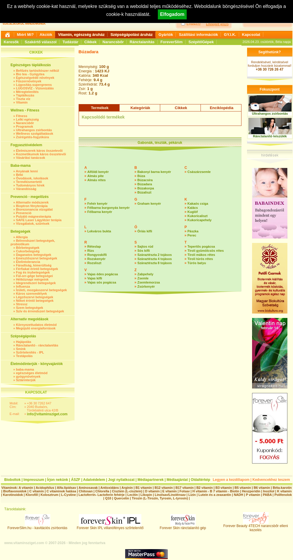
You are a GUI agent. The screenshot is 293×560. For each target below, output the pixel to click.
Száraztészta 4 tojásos (155, 259)
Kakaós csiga (198, 203)
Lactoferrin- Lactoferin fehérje (102, 494)
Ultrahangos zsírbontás (34, 130)
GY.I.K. (230, 34)
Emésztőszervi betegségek (36, 258)
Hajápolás (23, 342)
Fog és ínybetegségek (33, 272)
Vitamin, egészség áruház (81, 34)
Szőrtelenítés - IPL (30, 352)
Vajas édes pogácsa (102, 274)
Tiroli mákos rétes (201, 254)
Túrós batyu (197, 263)
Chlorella (102, 491)
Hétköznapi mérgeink (32, 279)
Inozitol (268, 491)
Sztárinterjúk (26, 380)
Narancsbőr (113, 42)
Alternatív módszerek (32, 202)
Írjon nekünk (57, 480)
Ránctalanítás (142, 42)
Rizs (90, 250)
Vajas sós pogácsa (101, 282)
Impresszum (34, 480)
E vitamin (169, 491)
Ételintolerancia (28, 262)
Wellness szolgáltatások (34, 133)
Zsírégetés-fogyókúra (32, 137)
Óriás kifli (145, 231)
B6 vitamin (262, 487)
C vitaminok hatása (61, 491)
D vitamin (152, 491)
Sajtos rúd (145, 246)
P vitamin (253, 494)
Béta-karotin (282, 487)
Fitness (21, 116)
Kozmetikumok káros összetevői (41, 154)
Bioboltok (12, 480)
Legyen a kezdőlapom (231, 480)
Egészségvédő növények (35, 77)
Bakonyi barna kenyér (154, 172)
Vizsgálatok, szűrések (32, 223)
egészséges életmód (31, 373)
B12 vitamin (164, 487)
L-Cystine (68, 494)
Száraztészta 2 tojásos (155, 254)
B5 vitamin (243, 487)
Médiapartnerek (151, 480)
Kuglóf (193, 212)
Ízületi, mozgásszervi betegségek (41, 290)
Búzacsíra (145, 180)
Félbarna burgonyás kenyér (108, 207)
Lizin (192, 494)
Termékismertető (29, 182)
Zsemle (143, 278)
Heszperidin (251, 491)
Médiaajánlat (177, 480)
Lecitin (132, 494)
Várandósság (26, 189)
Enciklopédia (221, 108)
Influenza (23, 286)
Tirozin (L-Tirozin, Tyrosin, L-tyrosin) (160, 498)
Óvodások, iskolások (32, 178)
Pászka (193, 231)
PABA (268, 494)
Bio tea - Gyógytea (30, 74)
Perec (192, 235)
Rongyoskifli (97, 254)
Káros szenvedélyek (31, 293)
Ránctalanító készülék (270, 136)
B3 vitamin (224, 487)
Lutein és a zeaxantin (214, 494)
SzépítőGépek (201, 42)
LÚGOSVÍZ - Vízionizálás (35, 88)
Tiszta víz (23, 99)
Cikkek (90, 42)
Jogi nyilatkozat (121, 480)
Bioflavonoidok (15, 491)
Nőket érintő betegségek (35, 300)
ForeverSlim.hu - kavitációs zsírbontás (37, 526)
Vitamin (22, 102)
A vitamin (26, 487)
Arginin (127, 487)
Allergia (22, 237)
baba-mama (25, 369)
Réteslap (94, 246)
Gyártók (165, 34)
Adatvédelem (94, 480)
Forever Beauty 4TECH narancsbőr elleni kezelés (255, 526)
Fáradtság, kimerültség (33, 265)
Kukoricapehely (200, 220)
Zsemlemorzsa (149, 282)
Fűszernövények (28, 81)
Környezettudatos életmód (36, 324)
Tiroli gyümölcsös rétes (206, 250)
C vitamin (36, 491)
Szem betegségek (29, 307)
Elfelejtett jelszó (217, 24)
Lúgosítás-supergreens (34, 84)
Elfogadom (172, 14)
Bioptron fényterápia (32, 206)
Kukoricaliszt (198, 216)
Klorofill (32, 494)
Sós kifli (144, 250)
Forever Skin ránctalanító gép (183, 526)
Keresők (11, 42)
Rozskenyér (96, 259)
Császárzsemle (199, 172)
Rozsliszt (94, 263)
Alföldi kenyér (98, 172)
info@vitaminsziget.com (47, 414)
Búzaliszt (145, 192)
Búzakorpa (146, 188)
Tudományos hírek (30, 185)
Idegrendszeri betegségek (36, 283)
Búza (141, 176)
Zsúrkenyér (146, 286)
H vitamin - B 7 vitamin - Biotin (216, 491)
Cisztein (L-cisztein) (127, 491)
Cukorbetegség (27, 251)
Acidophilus (45, 487)
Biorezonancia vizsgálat (34, 209)
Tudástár (70, 42)
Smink (21, 349)
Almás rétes (96, 180)
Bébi (19, 174)
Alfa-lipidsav (66, 487)
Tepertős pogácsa (201, 246)
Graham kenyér (149, 203)
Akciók (46, 34)
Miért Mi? (25, 34)
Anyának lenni (27, 171)
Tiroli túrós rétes (200, 259)
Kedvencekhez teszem (271, 480)
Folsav (184, 491)
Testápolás (24, 356)
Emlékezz (194, 24)
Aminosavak (88, 487)
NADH (238, 494)
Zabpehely (145, 274)
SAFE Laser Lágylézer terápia (39, 220)
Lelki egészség (27, 119)
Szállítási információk (198, 34)
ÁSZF (75, 480)
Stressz (21, 304)
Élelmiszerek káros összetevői (39, 150)
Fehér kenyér (97, 203)
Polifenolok (283, 494)
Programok (24, 126)
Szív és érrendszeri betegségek (40, 311)
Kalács (193, 207)
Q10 (108, 498)
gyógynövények (28, 376)
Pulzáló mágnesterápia (33, 216)
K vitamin (284, 491)
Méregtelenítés (27, 92)
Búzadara (145, 184)
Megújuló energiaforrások (35, 328)
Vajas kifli (94, 278)
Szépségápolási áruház (131, 34)
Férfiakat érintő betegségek (37, 269)
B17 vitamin (185, 487)
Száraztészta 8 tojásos (155, 263)
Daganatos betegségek (33, 254)
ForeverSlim (171, 42)
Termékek (100, 108)
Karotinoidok (13, 494)
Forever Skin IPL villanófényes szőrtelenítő (110, 526)
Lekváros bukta (99, 231)
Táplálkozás (25, 95)
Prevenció (24, 213)
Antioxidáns (109, 487)
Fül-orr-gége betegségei (34, 276)
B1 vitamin (143, 487)
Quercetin (121, 498)
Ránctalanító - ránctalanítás (37, 345)
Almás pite (95, 176)
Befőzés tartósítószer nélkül (37, 70)
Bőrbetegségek (27, 247)
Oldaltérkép (200, 480)
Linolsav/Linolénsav (170, 494)
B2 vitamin (204, 487)
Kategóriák (140, 108)
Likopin (146, 494)
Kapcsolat (251, 34)
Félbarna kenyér (99, 212)
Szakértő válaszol (41, 42)
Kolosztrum (50, 494)
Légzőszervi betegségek (34, 297)
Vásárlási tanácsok (30, 157)
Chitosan (86, 491)
